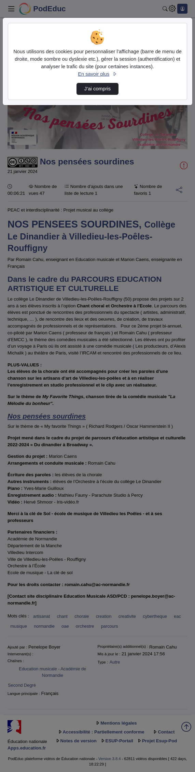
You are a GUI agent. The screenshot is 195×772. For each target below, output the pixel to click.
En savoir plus (97, 74)
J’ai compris (97, 88)
